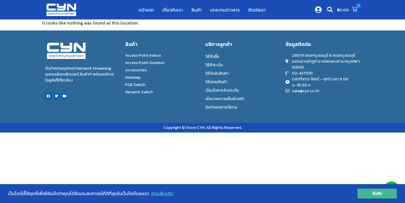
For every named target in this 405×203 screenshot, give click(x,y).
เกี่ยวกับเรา (172, 9)
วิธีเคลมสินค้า (216, 82)
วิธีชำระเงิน (214, 65)
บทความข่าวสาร (225, 9)
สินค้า (196, 9)
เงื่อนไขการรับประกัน (222, 90)
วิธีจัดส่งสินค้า (217, 73)
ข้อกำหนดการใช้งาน (221, 107)
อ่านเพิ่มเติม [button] (162, 193)
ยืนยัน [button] (377, 193)
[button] (330, 9)
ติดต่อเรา (257, 9)
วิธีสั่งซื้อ (212, 56)
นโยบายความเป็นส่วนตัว (224, 99)
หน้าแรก (146, 9)
